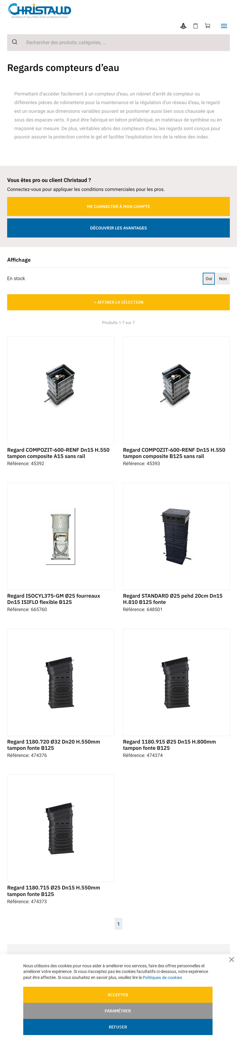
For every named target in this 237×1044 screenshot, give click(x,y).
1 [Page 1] (118, 927)
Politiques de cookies (162, 977)
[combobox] (118, 42)
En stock (16, 277)
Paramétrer (118, 1011)
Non (223, 277)
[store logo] (43, 10)
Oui (209, 277)
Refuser (118, 1027)
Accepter (118, 994)
